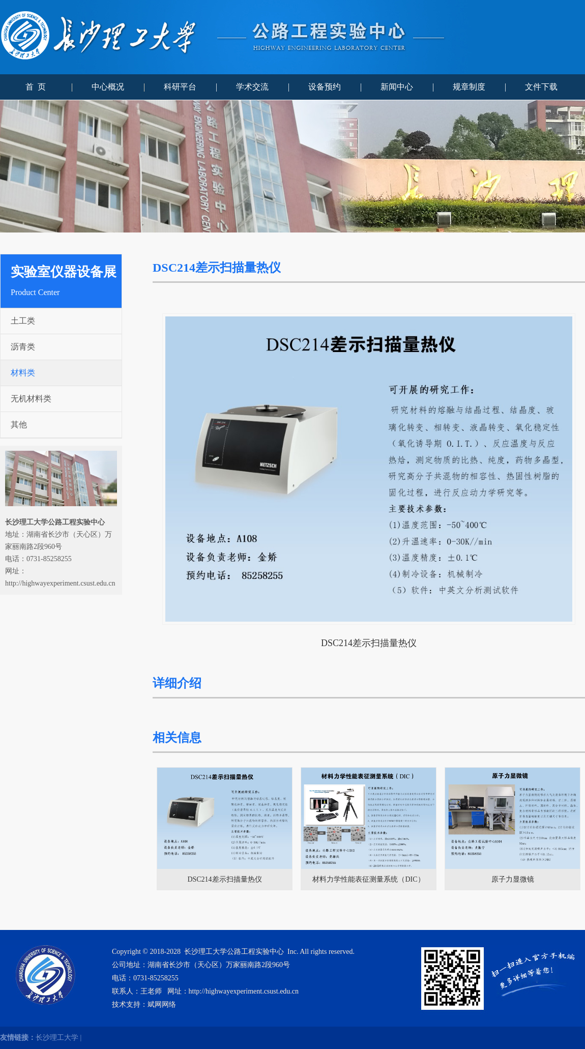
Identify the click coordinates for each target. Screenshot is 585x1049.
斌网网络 (162, 1004)
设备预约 (324, 86)
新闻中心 (397, 86)
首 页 (35, 86)
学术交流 (252, 86)
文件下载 (541, 86)
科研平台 (180, 86)
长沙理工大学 (57, 1037)
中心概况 (108, 86)
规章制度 (469, 86)
